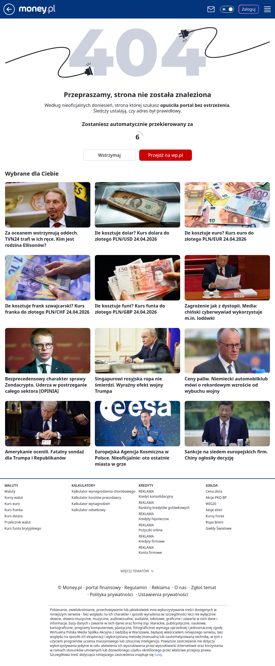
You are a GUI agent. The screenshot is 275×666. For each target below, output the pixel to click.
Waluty (9, 491)
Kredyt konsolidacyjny (156, 496)
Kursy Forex (215, 516)
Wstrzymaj (109, 155)
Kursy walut (13, 497)
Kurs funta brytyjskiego (22, 528)
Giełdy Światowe (219, 528)
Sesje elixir (214, 509)
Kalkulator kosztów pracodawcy (96, 497)
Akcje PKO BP (216, 497)
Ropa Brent (214, 522)
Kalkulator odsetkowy (89, 509)
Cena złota (214, 491)
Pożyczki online (150, 530)
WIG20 (211, 503)
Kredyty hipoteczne (154, 518)
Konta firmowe (150, 552)
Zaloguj (249, 9)
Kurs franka (13, 509)
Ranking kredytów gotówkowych (164, 507)
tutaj (158, 654)
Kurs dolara (13, 516)
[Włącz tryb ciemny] (227, 9)
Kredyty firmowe (152, 541)
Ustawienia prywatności (162, 594)
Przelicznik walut (17, 522)
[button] (267, 9)
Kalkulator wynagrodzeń (91, 503)
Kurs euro (12, 503)
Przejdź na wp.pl (165, 155)
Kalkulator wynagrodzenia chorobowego (103, 491)
